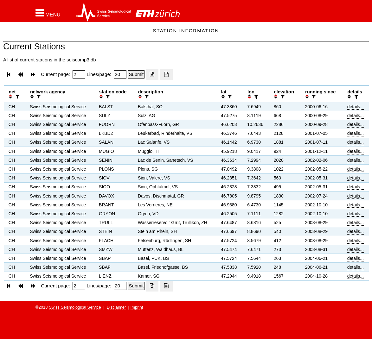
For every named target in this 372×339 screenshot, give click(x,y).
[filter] (17, 96)
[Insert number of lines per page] (120, 74)
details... (355, 106)
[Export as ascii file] (166, 74)
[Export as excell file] (152, 74)
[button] (48, 13)
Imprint (137, 307)
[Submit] (136, 74)
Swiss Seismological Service (75, 307)
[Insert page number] (79, 74)
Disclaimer (116, 307)
